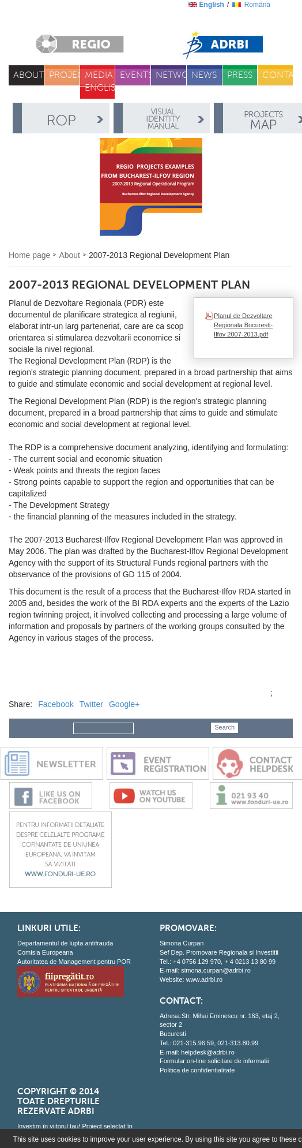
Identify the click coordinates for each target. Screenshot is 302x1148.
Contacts (277, 75)
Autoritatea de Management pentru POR (74, 961)
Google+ (124, 704)
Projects (64, 75)
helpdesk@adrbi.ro (208, 1052)
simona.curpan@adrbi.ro (216, 970)
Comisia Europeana (45, 952)
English (211, 5)
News (204, 75)
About (28, 75)
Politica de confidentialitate (197, 1070)
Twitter (91, 704)
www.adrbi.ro (204, 979)
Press (239, 75)
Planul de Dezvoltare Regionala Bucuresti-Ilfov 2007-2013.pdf (243, 324)
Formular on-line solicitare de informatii (214, 1060)
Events (135, 75)
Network (171, 75)
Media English (100, 82)
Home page (29, 255)
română (257, 5)
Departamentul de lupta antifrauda (65, 943)
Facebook (55, 704)
